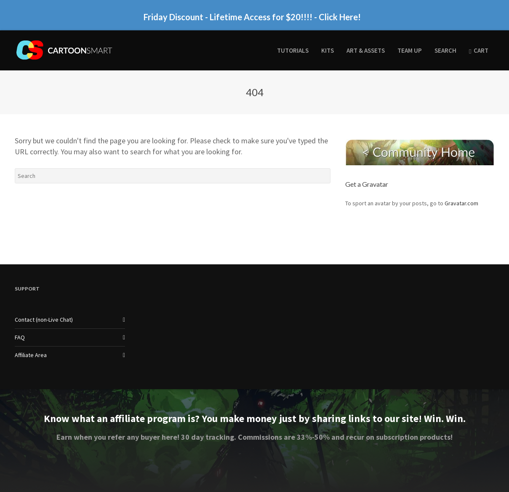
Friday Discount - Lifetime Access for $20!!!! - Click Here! (252, 17)
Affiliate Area (31, 355)
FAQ (20, 337)
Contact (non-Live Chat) (44, 319)
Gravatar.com (461, 203)
